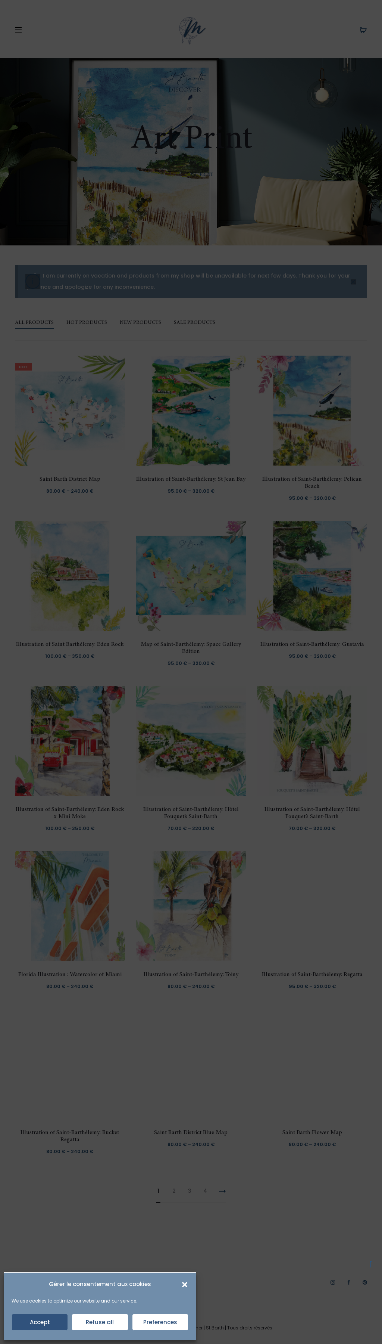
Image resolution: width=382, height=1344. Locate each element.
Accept (40, 1322)
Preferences (160, 1322)
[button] (184, 1284)
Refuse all (100, 1322)
